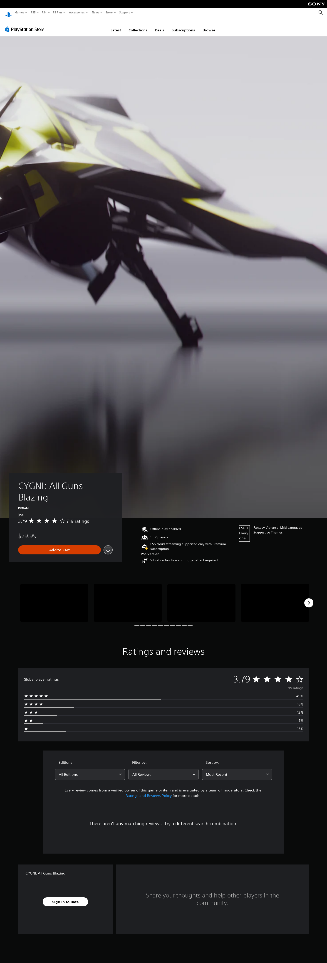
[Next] (308, 598)
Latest (116, 25)
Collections (138, 25)
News (95, 12)
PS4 (44, 12)
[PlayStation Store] (26, 24)
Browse (209, 25)
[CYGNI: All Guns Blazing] (54, 598)
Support (124, 12)
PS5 (33, 12)
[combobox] (90, 770)
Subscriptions (183, 25)
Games (19, 12)
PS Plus (57, 12)
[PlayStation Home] (8, 12)
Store (109, 12)
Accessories (77, 12)
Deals (159, 25)
